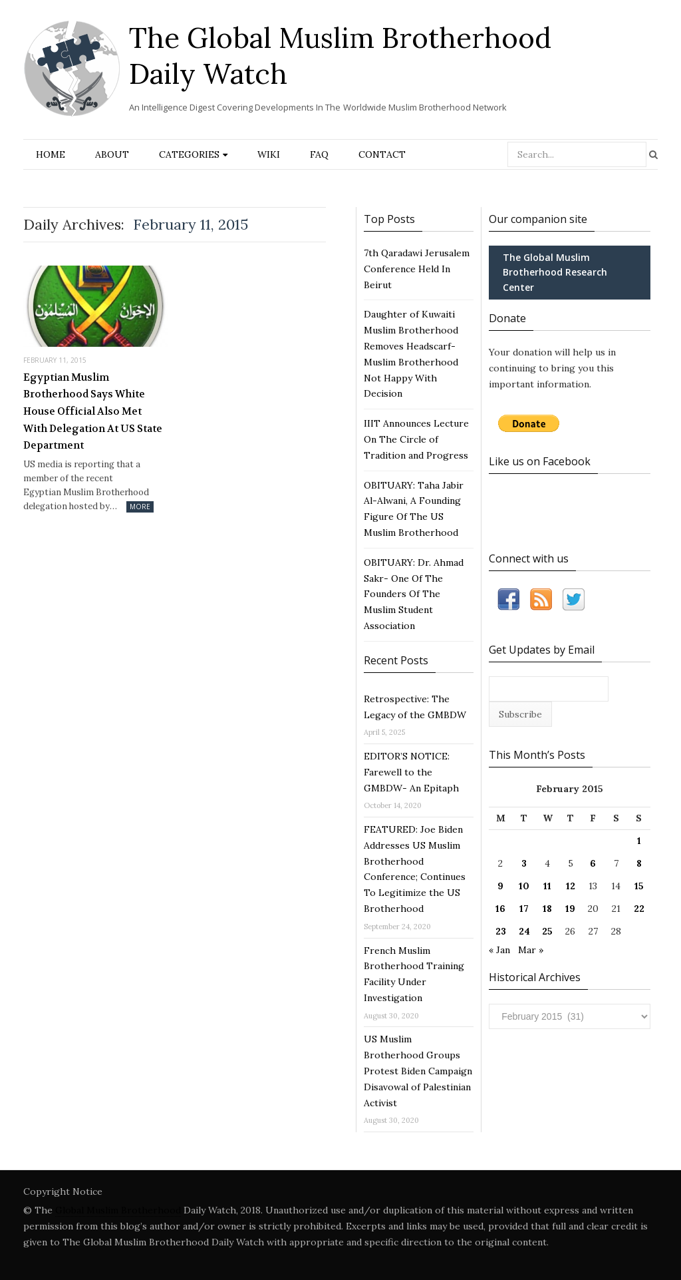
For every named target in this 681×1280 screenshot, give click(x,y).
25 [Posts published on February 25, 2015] (547, 931)
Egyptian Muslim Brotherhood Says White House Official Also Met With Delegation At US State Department (92, 412)
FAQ (319, 154)
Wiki (268, 154)
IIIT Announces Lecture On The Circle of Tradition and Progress (416, 439)
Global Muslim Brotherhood (118, 1210)
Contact (382, 154)
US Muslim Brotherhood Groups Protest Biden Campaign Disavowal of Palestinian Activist (418, 1070)
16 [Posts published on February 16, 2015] (500, 909)
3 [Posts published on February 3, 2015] (524, 863)
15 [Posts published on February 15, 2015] (639, 886)
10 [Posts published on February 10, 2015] (524, 886)
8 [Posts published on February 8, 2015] (639, 863)
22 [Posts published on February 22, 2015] (639, 909)
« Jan (499, 950)
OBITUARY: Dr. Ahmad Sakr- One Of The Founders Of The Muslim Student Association (414, 594)
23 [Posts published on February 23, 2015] (500, 931)
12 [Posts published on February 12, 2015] (570, 886)
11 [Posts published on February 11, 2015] (547, 886)
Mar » (530, 950)
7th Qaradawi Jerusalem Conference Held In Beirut (417, 269)
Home (50, 154)
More (140, 506)
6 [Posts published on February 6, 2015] (593, 863)
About (112, 154)
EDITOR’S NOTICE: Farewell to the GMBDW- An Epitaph (411, 772)
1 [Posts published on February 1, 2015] (639, 841)
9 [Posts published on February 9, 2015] (500, 886)
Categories (189, 154)
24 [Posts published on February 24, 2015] (524, 931)
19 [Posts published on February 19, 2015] (570, 909)
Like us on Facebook (540, 461)
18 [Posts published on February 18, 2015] (547, 909)
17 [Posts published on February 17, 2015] (524, 909)
